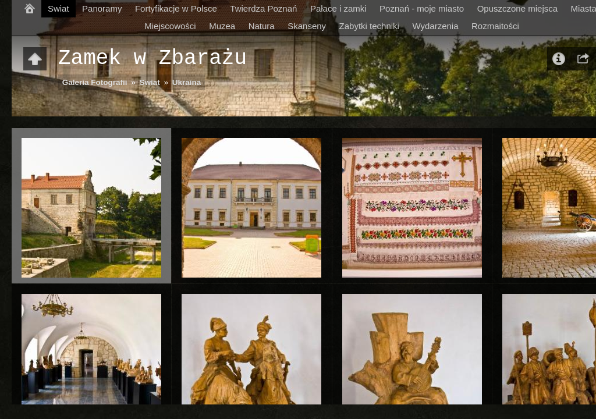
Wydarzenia (435, 26)
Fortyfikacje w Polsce (176, 8)
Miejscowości (170, 26)
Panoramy (102, 8)
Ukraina (186, 82)
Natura (262, 26)
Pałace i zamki (338, 8)
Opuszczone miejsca (517, 8)
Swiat (58, 8)
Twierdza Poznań (263, 8)
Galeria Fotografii (94, 82)
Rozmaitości (495, 26)
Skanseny (307, 26)
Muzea (222, 26)
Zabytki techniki (369, 26)
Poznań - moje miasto (421, 8)
